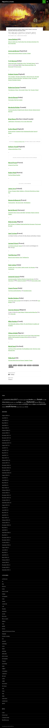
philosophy (4, 653)
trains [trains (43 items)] (21, 406)
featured (20, 365)
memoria (10, 30)
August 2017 (5, 445)
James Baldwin (13, 39)
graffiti (3, 626)
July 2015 (4, 507)
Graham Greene (13, 74)
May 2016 (4, 482)
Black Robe (29, 121)
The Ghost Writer (12, 360)
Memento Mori (11, 350)
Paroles (20, 245)
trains (3, 691)
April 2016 (4, 485)
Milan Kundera (12, 321)
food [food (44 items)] (44, 402)
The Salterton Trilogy (13, 90)
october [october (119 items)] (25, 404)
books (11, 29)
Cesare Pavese (12, 288)
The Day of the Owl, (21, 279)
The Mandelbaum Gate (27, 348)
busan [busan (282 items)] (39, 399)
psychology (4, 663)
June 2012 (4, 550)
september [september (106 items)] (42, 404)
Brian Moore (12, 119)
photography (5, 658)
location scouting (6, 636)
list (13, 247)
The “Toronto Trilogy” (33, 90)
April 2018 (4, 425)
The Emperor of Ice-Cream (21, 121)
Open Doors (11, 280)
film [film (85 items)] (40, 402)
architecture (4, 579)
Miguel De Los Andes (8, 1)
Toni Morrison (12, 255)
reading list (35, 365)
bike (3, 584)
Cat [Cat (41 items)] (43, 399)
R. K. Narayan (12, 61)
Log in (3, 712)
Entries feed (4, 715)
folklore (3, 621)
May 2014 (4, 527)
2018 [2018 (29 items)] (19, 399)
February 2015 (5, 520)
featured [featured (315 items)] (30, 402)
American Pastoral (20, 360)
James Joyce (12, 188)
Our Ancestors (32, 267)
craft (3, 606)
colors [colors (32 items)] (15, 402)
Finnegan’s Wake (15, 191)
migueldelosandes (23, 35)
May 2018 (4, 423)
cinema (23, 29)
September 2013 (5, 532)
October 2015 (5, 500)
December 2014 (5, 525)
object (3, 648)
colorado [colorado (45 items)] (11, 402)
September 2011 (5, 569)
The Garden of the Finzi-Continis (15, 100)
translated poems (27, 290)
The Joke (26, 323)
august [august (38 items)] (24, 399)
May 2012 (4, 552)
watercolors (4, 698)
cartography (4, 596)
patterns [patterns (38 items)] (30, 404)
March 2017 (4, 457)
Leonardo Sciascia (13, 276)
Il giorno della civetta (36, 280)
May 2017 (4, 452)
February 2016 (5, 490)
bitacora (4, 586)
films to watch (29, 29)
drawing (4, 608)
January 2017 (5, 462)
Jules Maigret (21, 312)
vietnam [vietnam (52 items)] (26, 406)
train (3, 688)
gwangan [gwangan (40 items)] (10, 404)
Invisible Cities (11, 267)
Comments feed (5, 717)
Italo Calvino (12, 265)
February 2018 (5, 430)
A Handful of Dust (19, 131)
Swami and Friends (12, 63)
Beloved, (10, 257)
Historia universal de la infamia (15, 53)
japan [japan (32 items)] (13, 404)
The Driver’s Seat (36, 348)
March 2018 (4, 427)
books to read (17, 29)
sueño (3, 678)
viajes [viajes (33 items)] (23, 406)
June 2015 (4, 510)
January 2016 (5, 492)
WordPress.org (5, 720)
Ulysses (10, 191)
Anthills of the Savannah (13, 337)
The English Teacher (30, 63)
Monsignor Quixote (16, 80)
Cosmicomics (11, 269)
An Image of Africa (23, 337)
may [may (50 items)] (20, 404)
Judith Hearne (11, 121)
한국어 (3, 703)
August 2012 (5, 547)
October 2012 (5, 542)
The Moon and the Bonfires (14, 290)
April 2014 (4, 530)
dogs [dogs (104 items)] (19, 402)
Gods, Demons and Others (28, 65)
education (4, 611)
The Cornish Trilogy (23, 90)
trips (3, 693)
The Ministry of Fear (26, 78)
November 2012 (5, 540)
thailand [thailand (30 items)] (17, 406)
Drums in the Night (21, 212)
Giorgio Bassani (13, 97)
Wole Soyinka (12, 222)
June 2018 (4, 420)
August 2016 (5, 475)
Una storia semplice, (12, 279)
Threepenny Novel (12, 212)
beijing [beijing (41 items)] (27, 399)
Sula (21, 257)
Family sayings (17, 300)
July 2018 (4, 418)
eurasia (3, 613)
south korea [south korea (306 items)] (11, 406)
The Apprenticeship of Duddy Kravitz (16, 109)
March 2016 (4, 487)
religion (20, 30)
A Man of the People (35, 335)
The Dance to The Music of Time (19, 141)
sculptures (4, 673)
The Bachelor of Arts (21, 63)
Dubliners (22, 191)
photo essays (5, 656)
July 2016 (4, 477)
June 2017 (4, 450)
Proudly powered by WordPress (8, 726)
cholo (3, 598)
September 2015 (5, 502)
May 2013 (4, 535)
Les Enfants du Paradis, (13, 245)
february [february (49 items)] (36, 402)
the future (4, 686)
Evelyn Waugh (12, 129)
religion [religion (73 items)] (34, 404)
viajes (23, 30)
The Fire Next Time (22, 41)
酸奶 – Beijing (24, 373)
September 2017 (5, 442)
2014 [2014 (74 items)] (5, 399)
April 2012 (4, 555)
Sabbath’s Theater (29, 360)
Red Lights (13, 314)
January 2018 (5, 432)
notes (3, 646)
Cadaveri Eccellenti (21, 280)
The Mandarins (27, 202)
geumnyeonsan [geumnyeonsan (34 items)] (5, 404)
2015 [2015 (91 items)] (8, 399)
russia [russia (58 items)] (37, 404)
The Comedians (11, 76)
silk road (4, 676)
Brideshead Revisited (28, 131)
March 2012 (4, 557)
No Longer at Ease (20, 335)
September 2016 (5, 472)
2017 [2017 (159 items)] (16, 399)
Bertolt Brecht (12, 210)
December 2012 (5, 537)
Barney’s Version (28, 109)
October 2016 (5, 470)
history (35, 29)
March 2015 (4, 517)
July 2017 (4, 447)
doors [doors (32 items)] (22, 402)
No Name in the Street (32, 41)
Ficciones (24, 53)
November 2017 (5, 437)
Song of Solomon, (16, 257)
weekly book (4, 701)
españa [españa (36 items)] (25, 402)
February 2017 (5, 460)
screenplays (4, 671)
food (3, 623)
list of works (18, 66)
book (10, 365)
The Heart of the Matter (20, 76)
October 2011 (5, 567)
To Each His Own (30, 279)
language (4, 633)
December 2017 (5, 435)
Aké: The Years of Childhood (14, 224)
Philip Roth (11, 358)
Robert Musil (12, 172)
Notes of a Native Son (13, 41)
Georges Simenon (13, 310)
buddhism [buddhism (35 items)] (35, 399)
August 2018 (5, 415)
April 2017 (4, 455)
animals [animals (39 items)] (21, 399)
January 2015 (5, 522)
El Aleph (29, 53)
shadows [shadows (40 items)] (4, 406)
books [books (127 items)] (31, 399)
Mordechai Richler (14, 107)
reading (29, 365)
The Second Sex (11, 202)
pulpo (3, 666)
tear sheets (4, 683)
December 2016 (5, 465)
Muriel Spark (12, 346)
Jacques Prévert (13, 243)
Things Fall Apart (12, 335)
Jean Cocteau (12, 233)
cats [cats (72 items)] (45, 399)
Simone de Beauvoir (14, 200)
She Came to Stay (19, 202)
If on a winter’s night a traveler (21, 267)
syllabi (3, 681)
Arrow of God (27, 335)
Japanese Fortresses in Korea (8, 631)
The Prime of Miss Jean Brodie (15, 348)
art (9, 29)
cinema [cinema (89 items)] (7, 402)
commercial (4, 603)
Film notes (4, 616)
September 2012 (5, 545)
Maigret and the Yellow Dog (31, 312)
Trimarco (24, 378)
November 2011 (5, 564)
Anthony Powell (13, 146)
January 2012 (5, 562)
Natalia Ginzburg (13, 298)
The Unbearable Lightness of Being (15, 323)
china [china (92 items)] (3, 402)
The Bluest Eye (25, 257)
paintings (15, 30)
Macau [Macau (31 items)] (17, 404)
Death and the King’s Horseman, (28, 224)
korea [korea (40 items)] (15, 404)
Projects (4, 661)
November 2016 (5, 467)
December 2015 (5, 495)
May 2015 (4, 512)
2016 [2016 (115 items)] (12, 399)
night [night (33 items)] (22, 404)
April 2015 (4, 515)
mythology (4, 643)
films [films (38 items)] (42, 402)
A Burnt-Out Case (30, 76)
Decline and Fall (11, 131)
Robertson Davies (13, 87)
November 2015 (5, 497)
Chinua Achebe (13, 333)
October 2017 (5, 440)
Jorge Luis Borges (13, 51)
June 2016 (4, 480)
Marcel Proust (12, 162)
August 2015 (5, 505)
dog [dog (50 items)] (17, 402)
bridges (3, 593)
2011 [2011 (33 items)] (3, 399)
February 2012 (5, 559)
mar (3, 638)
